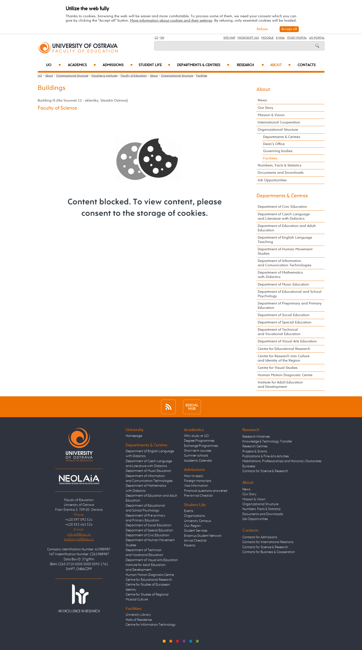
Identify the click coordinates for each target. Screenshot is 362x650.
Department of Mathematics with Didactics (280, 275)
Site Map (229, 37)
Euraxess (248, 466)
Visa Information (196, 485)
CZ (156, 37)
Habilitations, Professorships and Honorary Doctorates (281, 461)
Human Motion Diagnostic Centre (285, 375)
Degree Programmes (199, 440)
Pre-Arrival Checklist (198, 495)
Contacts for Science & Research (265, 471)
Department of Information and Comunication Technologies (284, 263)
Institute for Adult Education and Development (280, 385)
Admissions (117, 65)
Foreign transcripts (197, 481)
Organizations (194, 516)
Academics (82, 65)
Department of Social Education (283, 315)
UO (53, 65)
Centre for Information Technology (151, 624)
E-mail (280, 37)
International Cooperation (279, 122)
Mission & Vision (271, 115)
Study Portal (297, 37)
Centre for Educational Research (284, 349)
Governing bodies (277, 151)
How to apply (193, 476)
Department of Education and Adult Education (287, 228)
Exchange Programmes (201, 446)
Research (250, 65)
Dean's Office (274, 144)
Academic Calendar (198, 460)
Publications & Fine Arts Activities (265, 456)
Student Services (195, 530)
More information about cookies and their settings (171, 20)
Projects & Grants (254, 451)
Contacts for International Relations (267, 542)
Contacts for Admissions (259, 537)
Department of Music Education (283, 284)
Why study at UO (196, 436)
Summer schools (196, 455)
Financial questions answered (205, 491)
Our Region (192, 526)
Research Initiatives (256, 436)
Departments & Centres (203, 65)
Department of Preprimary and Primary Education (290, 306)
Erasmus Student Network (203, 535)
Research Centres (254, 446)
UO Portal (317, 37)
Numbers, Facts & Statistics (279, 165)
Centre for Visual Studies (278, 368)
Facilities (201, 75)
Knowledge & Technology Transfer (267, 441)
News (262, 100)
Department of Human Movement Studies (285, 251)
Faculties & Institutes (104, 75)
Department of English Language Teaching (285, 240)
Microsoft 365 (248, 37)
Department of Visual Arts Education (287, 341)
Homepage (134, 436)
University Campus (197, 521)
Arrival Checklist (195, 540)
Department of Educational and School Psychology (289, 294)
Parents (189, 545)
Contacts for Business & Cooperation (268, 552)
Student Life (154, 65)
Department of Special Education (284, 322)
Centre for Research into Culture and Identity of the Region (283, 358)
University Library (138, 614)
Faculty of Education (134, 75)
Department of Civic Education (282, 206)
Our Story (265, 108)
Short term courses (197, 450)
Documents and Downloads (281, 172)
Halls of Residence (139, 620)
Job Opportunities (272, 180)
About (280, 65)
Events (188, 511)
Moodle (267, 37)
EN (162, 37)
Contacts (307, 65)
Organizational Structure (72, 75)
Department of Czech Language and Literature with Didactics (284, 216)
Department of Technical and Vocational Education (279, 332)
